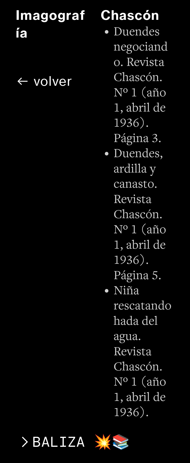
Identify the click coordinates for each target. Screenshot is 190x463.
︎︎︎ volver (44, 81)
